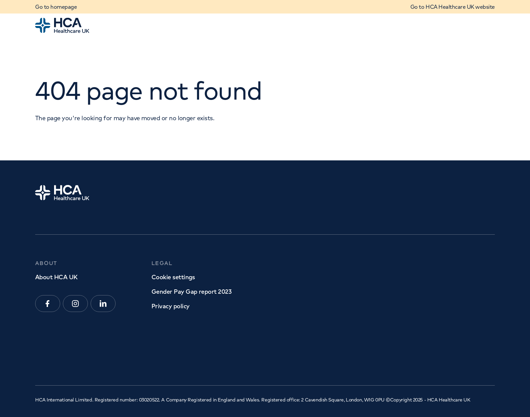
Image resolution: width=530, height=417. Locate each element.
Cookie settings (173, 277)
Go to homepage (56, 6)
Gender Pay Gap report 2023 (191, 291)
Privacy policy (170, 306)
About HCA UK (56, 277)
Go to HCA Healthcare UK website (452, 6)
